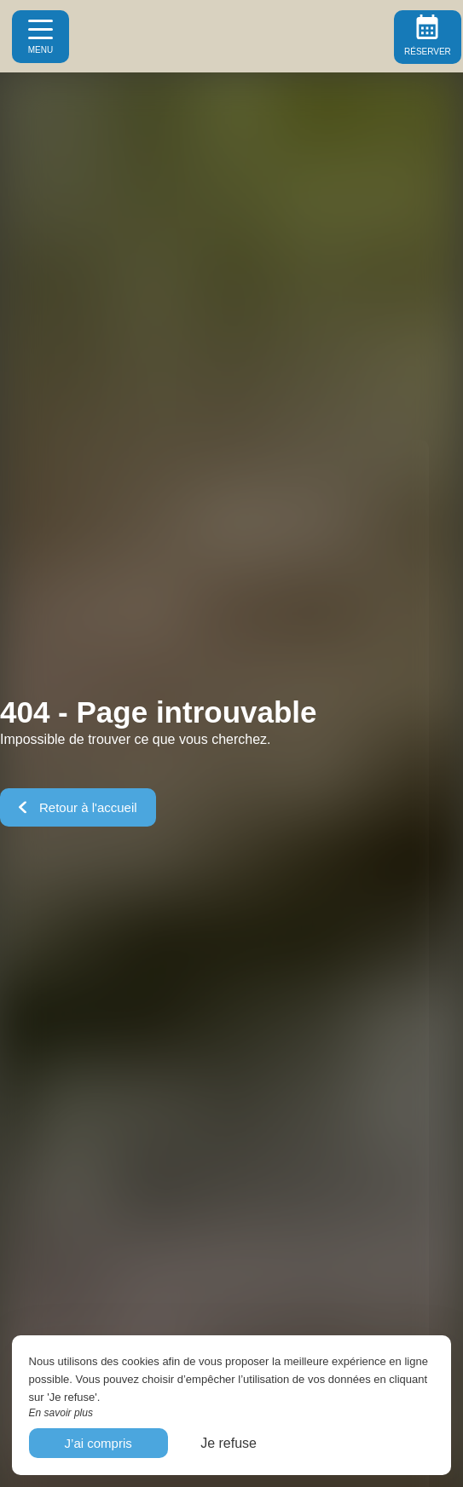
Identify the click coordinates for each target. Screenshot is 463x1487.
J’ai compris (98, 1443)
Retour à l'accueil (78, 807)
